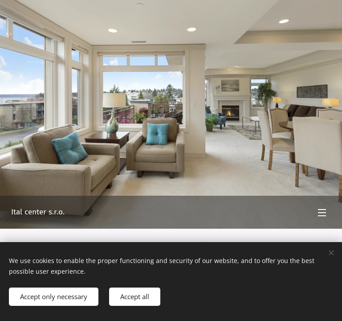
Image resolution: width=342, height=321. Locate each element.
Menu (322, 212)
